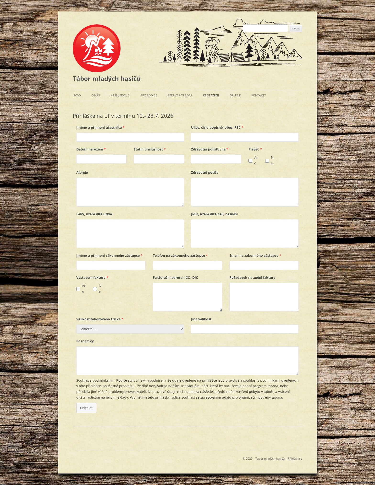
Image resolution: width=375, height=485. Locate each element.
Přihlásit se (295, 459)
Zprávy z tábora (180, 95)
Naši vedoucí (120, 95)
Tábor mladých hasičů (107, 78)
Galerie (235, 95)
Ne (272, 160)
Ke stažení (211, 95)
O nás (95, 95)
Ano (256, 160)
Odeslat (86, 408)
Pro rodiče (149, 95)
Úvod (77, 95)
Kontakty (258, 95)
